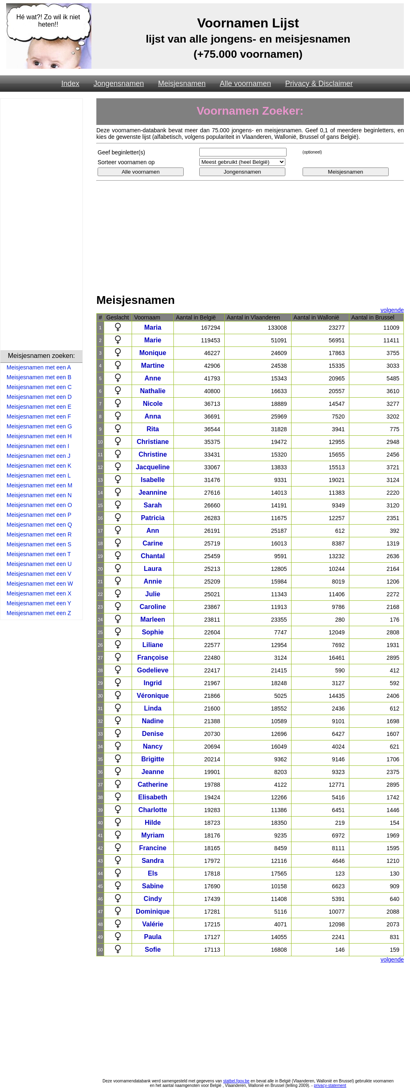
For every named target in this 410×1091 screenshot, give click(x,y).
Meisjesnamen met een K (39, 465)
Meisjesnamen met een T (39, 554)
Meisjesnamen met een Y (39, 603)
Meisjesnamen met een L (39, 475)
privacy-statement (330, 1085)
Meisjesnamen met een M (39, 485)
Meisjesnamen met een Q (39, 524)
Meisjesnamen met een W (40, 583)
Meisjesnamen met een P (39, 515)
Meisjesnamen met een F (39, 416)
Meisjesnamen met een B (39, 377)
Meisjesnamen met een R (39, 534)
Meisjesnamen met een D (39, 397)
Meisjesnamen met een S (39, 544)
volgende (392, 310)
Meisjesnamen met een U (39, 564)
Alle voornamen (245, 83)
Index (70, 83)
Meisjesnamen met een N (39, 495)
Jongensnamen (118, 83)
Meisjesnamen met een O (39, 505)
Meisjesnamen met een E (39, 406)
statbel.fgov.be (236, 1081)
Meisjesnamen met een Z (39, 613)
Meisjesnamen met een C (39, 387)
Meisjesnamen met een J (39, 456)
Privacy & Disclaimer (319, 83)
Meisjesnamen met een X (39, 593)
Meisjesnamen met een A (39, 367)
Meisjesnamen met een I (38, 446)
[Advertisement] (41, 226)
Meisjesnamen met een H (39, 436)
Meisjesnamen (181, 83)
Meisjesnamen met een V (39, 573)
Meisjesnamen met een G (39, 426)
